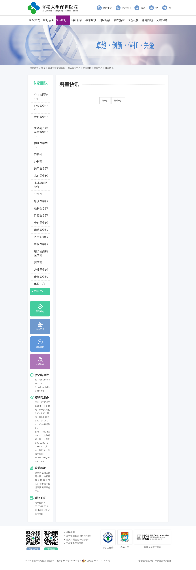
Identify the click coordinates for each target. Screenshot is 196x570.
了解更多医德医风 (74, 543)
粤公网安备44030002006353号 (96, 561)
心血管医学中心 (41, 96)
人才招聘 (161, 20)
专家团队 (87, 68)
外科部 (38, 161)
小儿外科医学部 (41, 184)
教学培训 (90, 20)
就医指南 (119, 20)
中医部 (38, 194)
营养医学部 (41, 269)
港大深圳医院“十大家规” (77, 539)
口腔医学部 (41, 215)
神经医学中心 (41, 145)
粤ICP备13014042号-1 (71, 561)
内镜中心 (98, 68)
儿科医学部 (41, 175)
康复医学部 (41, 276)
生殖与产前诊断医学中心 (41, 132)
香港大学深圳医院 (56, 68)
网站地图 (158, 561)
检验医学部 (41, 244)
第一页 (105, 100)
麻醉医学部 (41, 229)
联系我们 (123, 7)
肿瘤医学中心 (41, 107)
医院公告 (133, 20)
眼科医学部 (41, 208)
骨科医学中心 (41, 118)
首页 (43, 68)
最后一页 (118, 100)
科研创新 (76, 20)
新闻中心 (104, 7)
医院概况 (34, 20)
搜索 (139, 7)
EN (153, 7)
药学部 (38, 262)
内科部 (38, 154)
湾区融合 (105, 20)
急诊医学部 (41, 201)
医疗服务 (48, 20)
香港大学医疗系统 (145, 561)
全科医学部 (41, 222)
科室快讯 (109, 68)
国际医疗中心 (63, 20)
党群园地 (147, 20)
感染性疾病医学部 (41, 253)
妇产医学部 (41, 168)
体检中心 (39, 283)
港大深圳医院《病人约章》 (79, 536)
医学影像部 (41, 236)
